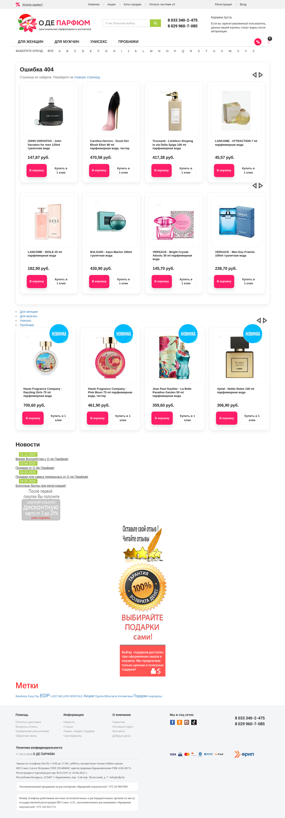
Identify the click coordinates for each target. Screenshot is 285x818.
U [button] (214, 51)
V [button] (222, 51)
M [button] (151, 51)
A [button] (60, 51)
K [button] (136, 51)
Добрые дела (121, 735)
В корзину (36, 170)
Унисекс (98, 42)
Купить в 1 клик (61, 170)
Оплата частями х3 (162, 4)
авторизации (219, 31)
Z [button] (253, 51)
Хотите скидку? (32, 4)
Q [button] (183, 51)
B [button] (67, 51)
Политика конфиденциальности (39, 747)
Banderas (21, 696)
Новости (69, 722)
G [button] (106, 51)
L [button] (143, 51)
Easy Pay (33, 696)
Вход (243, 4)
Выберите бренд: (29, 51)
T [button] (206, 51)
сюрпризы (155, 696)
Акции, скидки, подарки (79, 731)
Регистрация (223, 4)
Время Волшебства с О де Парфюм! (42, 459)
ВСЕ (50, 51)
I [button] (121, 51)
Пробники (128, 42)
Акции (111, 4)
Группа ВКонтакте (106, 696)
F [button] (98, 51)
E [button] (91, 51)
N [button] (159, 51)
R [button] (191, 51)
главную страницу (87, 77)
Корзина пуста (221, 17)
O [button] (167, 51)
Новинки (94, 4)
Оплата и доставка (28, 722)
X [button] (238, 51)
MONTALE (76, 696)
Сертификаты (72, 735)
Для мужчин (67, 42)
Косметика (125, 696)
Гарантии (118, 722)
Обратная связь (26, 735)
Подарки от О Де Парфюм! (35, 468)
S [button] (199, 51)
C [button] (75, 51)
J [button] (128, 51)
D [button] (83, 51)
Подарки (140, 696)
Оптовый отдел (122, 726)
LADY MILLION (60, 696)
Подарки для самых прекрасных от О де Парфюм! (52, 477)
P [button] (175, 51)
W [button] (230, 51)
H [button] (114, 51)
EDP (45, 695)
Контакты (118, 731)
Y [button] (246, 51)
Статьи (68, 726)
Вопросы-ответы (27, 726)
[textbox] (126, 23)
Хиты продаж (132, 4)
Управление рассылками (32, 731)
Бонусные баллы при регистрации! (41, 485)
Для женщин (30, 42)
